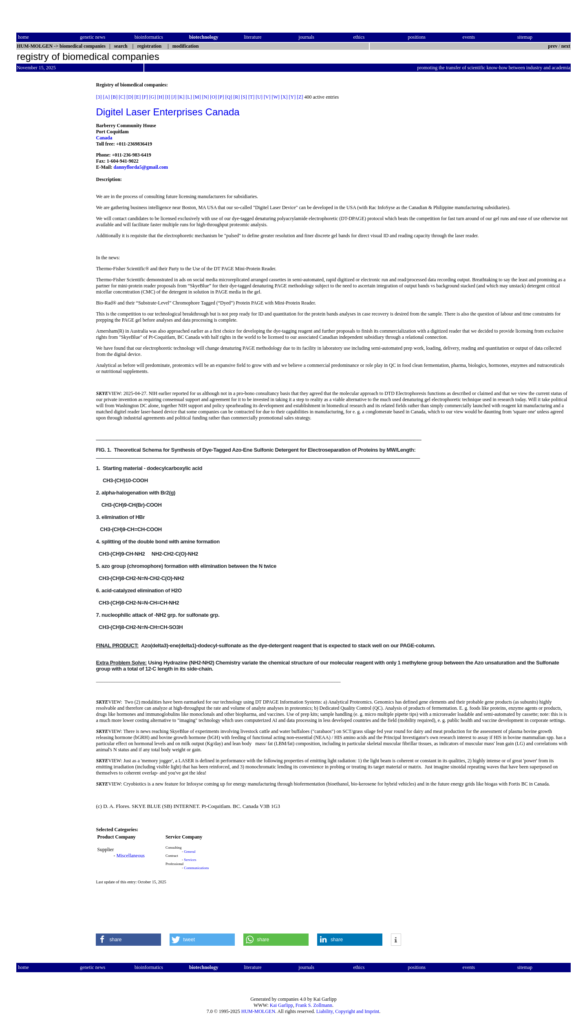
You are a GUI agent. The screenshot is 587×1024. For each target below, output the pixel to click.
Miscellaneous (130, 855)
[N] (205, 97)
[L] (189, 97)
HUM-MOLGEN (258, 1011)
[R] (236, 97)
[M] (197, 97)
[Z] (300, 97)
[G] (152, 97)
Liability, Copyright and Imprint (348, 1011)
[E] (138, 97)
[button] (128, 940)
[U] (259, 97)
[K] (181, 97)
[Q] (228, 97)
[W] (276, 97)
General (189, 852)
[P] (221, 97)
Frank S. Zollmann (314, 1005)
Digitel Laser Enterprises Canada (167, 111)
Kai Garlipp (281, 1005)
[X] (284, 97)
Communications (196, 868)
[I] (167, 97)
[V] (267, 97)
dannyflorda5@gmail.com (140, 167)
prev (552, 46)
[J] (174, 97)
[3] (99, 97)
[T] (251, 97)
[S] (244, 97)
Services (190, 860)
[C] (122, 97)
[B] (114, 97)
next (565, 46)
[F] (145, 97)
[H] (160, 97)
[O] (213, 97)
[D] (129, 97)
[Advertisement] (50, 204)
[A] (106, 97)
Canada (104, 138)
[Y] (292, 97)
